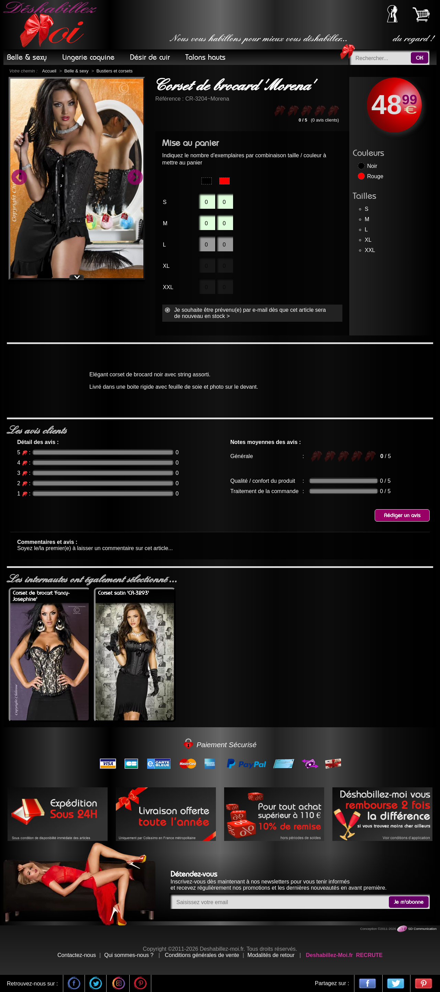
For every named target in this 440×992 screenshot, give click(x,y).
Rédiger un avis (402, 515)
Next (134, 178)
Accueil (49, 70)
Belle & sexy (76, 70)
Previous (19, 178)
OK (419, 58)
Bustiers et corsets (114, 70)
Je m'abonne (409, 902)
